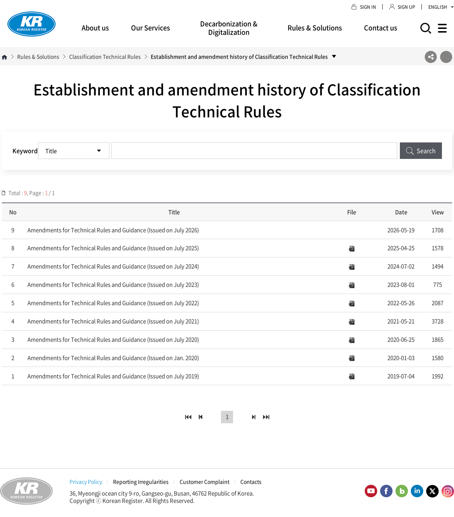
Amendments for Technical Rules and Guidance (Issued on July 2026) (113, 230)
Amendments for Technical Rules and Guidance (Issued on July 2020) (113, 339)
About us (95, 28)
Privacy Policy (86, 481)
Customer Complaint (204, 481)
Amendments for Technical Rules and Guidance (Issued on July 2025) (113, 248)
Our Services (150, 28)
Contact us (380, 28)
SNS (431, 57)
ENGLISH (441, 7)
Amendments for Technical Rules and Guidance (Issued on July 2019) (113, 376)
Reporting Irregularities (141, 481)
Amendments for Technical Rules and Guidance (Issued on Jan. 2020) (113, 358)
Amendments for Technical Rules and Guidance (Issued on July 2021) (113, 321)
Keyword (25, 150)
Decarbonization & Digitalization (229, 28)
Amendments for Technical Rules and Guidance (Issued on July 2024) (113, 266)
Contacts (251, 481)
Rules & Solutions (315, 28)
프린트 (446, 57)
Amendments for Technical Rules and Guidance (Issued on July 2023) (113, 284)
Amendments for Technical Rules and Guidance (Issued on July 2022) (113, 303)
